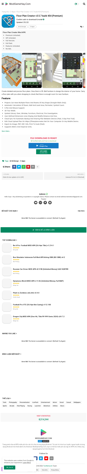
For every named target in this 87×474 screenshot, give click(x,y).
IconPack (35, 402)
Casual (68, 402)
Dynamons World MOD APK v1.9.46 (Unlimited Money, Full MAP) (38, 281)
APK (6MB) (43, 151)
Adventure (47, 406)
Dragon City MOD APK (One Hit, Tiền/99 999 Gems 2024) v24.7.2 (38, 317)
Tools (4, 402)
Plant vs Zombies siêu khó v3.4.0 (26, 293)
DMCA (36, 470)
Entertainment (45, 402)
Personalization (25, 402)
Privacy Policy (55, 470)
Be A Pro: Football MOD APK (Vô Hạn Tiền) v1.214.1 (33, 245)
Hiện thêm (81, 211)
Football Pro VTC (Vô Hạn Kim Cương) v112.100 (32, 305)
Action (55, 402)
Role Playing (21, 406)
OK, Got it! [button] (9, 467)
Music (62, 406)
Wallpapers (77, 402)
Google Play (44, 146)
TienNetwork (47, 466)
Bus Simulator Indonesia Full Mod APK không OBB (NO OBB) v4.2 (39, 257)
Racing (30, 406)
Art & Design (22, 26)
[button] (84, 4)
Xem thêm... (6, 131)
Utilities (55, 406)
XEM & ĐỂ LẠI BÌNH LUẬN (43, 230)
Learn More (27, 463)
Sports (5, 406)
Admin (42, 194)
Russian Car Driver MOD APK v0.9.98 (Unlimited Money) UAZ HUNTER (40, 269)
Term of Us (45, 470)
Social (62, 402)
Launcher (38, 406)
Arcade (12, 406)
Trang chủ (5, 12)
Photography (13, 402)
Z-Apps (12, 12)
